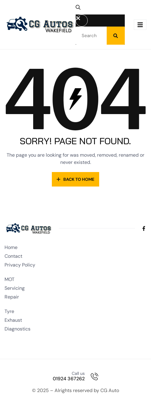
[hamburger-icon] (140, 24)
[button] (81, 9)
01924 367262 (69, 378)
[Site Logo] (40, 24)
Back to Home (75, 179)
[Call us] (94, 376)
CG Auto (109, 390)
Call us (78, 373)
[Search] (116, 36)
